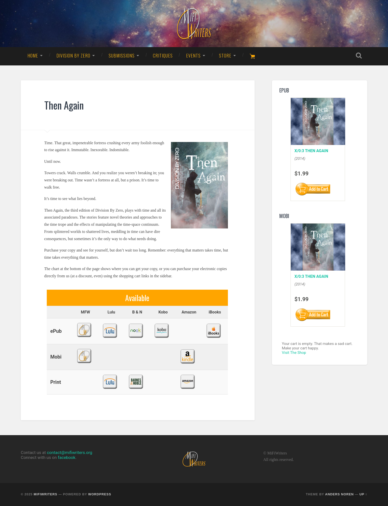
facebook (66, 457)
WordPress (99, 494)
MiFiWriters (45, 494)
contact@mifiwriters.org (69, 452)
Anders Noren (339, 494)
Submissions (122, 55)
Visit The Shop (294, 352)
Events (193, 55)
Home (32, 55)
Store (225, 55)
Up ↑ (363, 494)
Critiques (163, 55)
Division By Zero (73, 55)
